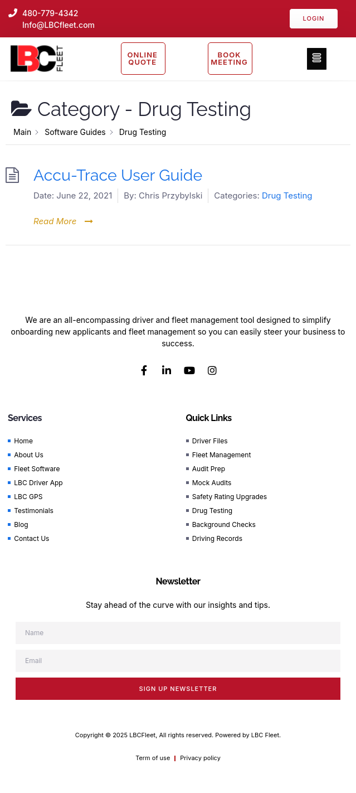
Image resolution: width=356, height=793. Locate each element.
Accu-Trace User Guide (117, 175)
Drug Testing (287, 195)
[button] (316, 58)
